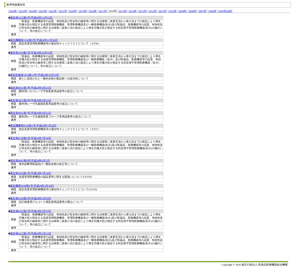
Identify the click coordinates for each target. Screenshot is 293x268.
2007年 (202, 11)
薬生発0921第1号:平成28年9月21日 (30, 87)
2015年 (123, 11)
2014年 (133, 11)
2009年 (183, 11)
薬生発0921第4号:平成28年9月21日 (30, 100)
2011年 (163, 11)
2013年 (143, 11)
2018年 (93, 11)
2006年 (213, 11)
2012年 (153, 11)
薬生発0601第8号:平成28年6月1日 (30, 160)
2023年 (43, 11)
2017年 (103, 11)
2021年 (63, 11)
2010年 (173, 11)
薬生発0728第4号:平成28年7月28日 (30, 138)
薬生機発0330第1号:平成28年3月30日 (32, 185)
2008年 (193, 11)
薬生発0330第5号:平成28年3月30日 (30, 198)
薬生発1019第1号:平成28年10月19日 (31, 52)
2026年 (13, 11)
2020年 (73, 11)
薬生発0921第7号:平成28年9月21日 (30, 113)
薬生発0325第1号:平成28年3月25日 (30, 211)
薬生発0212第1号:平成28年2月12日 (30, 233)
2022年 (53, 11)
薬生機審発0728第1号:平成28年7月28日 (33, 125)
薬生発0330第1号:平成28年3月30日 (30, 173)
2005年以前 (225, 11)
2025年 (23, 11)
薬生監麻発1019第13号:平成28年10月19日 (34, 75)
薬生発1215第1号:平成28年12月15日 (31, 17)
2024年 (33, 11)
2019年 (83, 11)
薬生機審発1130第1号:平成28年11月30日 (34, 40)
